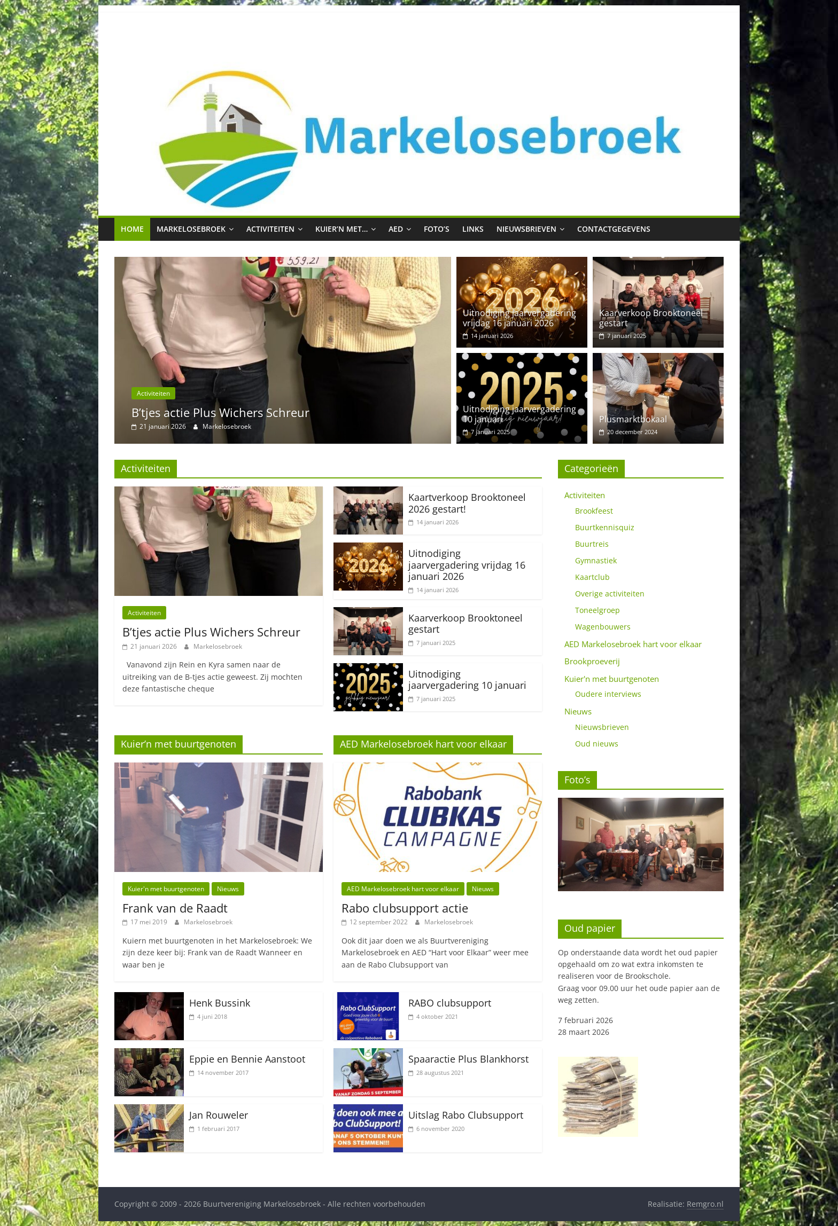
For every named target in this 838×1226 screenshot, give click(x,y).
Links (473, 229)
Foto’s (436, 229)
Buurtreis (592, 544)
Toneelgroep (597, 610)
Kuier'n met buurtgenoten (166, 888)
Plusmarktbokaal (633, 419)
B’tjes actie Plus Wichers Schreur (220, 412)
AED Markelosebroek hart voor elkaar (403, 888)
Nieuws (228, 888)
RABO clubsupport (449, 1002)
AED (396, 229)
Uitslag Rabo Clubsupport (465, 1115)
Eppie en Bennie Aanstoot (247, 1058)
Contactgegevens (613, 229)
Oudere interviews (608, 694)
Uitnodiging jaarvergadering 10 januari (519, 414)
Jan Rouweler (218, 1115)
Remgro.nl (705, 1204)
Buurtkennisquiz (604, 527)
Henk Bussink (219, 1002)
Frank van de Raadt (175, 908)
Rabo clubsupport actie (405, 908)
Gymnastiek (596, 560)
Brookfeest (594, 511)
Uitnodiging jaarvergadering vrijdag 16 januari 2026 (519, 318)
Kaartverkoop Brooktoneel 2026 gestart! (467, 503)
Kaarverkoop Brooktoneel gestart (651, 318)
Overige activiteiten (610, 593)
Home (132, 229)
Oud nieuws (596, 743)
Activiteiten (270, 229)
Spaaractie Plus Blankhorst (468, 1058)
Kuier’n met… (341, 229)
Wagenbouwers (603, 627)
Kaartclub (592, 577)
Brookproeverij (592, 661)
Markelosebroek (191, 229)
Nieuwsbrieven (526, 229)
